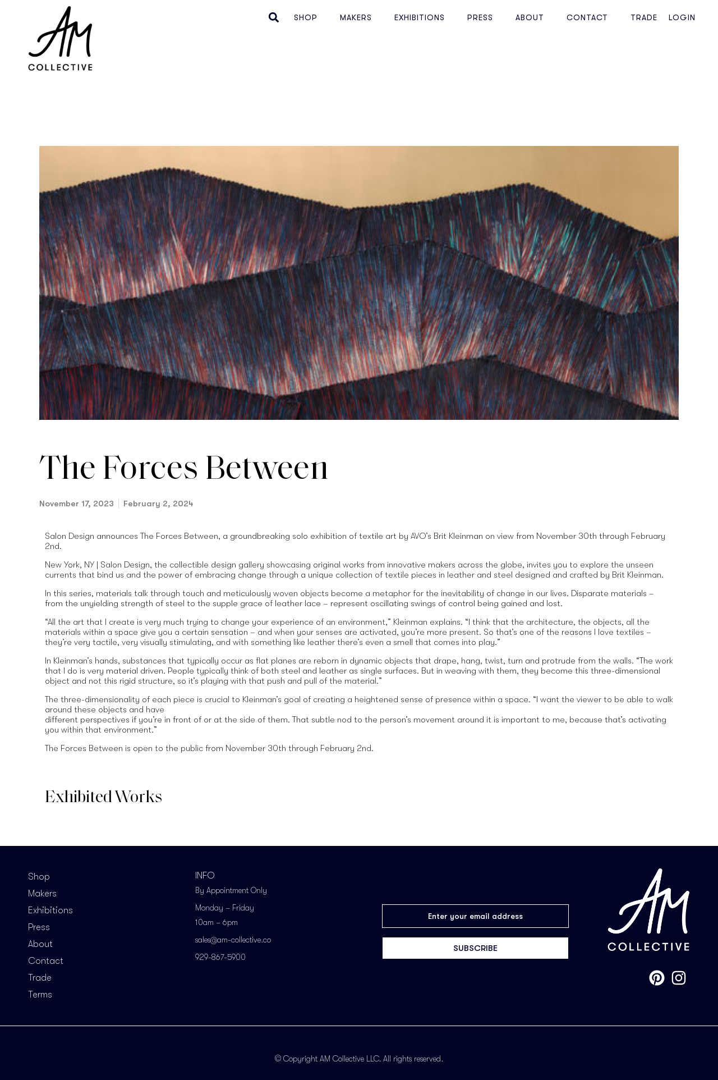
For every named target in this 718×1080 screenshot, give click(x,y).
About (530, 17)
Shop (305, 17)
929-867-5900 (220, 957)
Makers (356, 17)
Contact (587, 17)
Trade (643, 17)
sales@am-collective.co (233, 939)
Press (480, 17)
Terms (40, 995)
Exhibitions (419, 17)
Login (682, 17)
